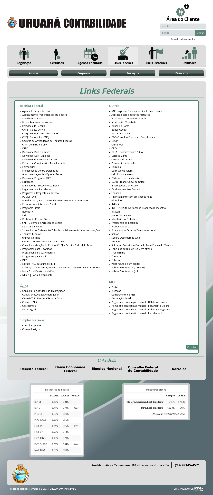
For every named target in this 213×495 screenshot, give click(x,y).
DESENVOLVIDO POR (183, 488)
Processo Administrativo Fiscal (39, 204)
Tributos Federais (31, 234)
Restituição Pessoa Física (36, 219)
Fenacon (116, 193)
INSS (24, 260)
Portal (114, 287)
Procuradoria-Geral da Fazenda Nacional (133, 230)
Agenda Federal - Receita (36, 111)
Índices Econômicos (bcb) (125, 271)
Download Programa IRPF (36, 178)
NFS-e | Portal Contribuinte (37, 275)
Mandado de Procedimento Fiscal (40, 185)
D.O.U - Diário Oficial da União (128, 181)
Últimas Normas (31, 237)
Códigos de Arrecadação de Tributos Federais (47, 140)
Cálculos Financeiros (122, 174)
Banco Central (119, 129)
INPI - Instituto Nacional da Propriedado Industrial (138, 207)
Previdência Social (121, 226)
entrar (200, 32)
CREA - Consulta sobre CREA (127, 152)
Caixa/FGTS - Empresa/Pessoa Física (42, 298)
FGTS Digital (29, 309)
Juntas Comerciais (121, 215)
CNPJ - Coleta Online (33, 129)
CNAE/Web (117, 144)
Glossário (116, 200)
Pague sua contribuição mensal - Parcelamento (137, 313)
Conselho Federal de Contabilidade (143, 369)
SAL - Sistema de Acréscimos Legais (42, 222)
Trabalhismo (118, 252)
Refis (25, 215)
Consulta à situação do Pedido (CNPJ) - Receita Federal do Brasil (57, 245)
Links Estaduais (156, 56)
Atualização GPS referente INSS (128, 118)
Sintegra (115, 241)
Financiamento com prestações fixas (131, 196)
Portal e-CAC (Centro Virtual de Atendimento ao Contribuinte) (55, 200)
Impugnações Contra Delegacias (40, 170)
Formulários (28, 166)
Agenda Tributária (90, 56)
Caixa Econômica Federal (70, 369)
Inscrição (116, 290)
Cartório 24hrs (119, 155)
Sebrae (115, 234)
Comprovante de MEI (123, 294)
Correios (116, 166)
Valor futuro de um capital (125, 263)
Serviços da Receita (33, 226)
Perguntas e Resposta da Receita (40, 193)
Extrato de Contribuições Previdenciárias (44, 163)
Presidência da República (125, 222)
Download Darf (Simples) (36, 155)
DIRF (25, 148)
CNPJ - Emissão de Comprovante (40, 133)
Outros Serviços (31, 329)
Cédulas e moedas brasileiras (127, 178)
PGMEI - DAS (29, 196)
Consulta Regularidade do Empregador (43, 290)
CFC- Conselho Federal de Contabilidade (133, 137)
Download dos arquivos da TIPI (39, 159)
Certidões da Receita (33, 126)
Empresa (83, 73)
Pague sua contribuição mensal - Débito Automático (140, 302)
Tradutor (116, 256)
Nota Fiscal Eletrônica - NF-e (38, 271)
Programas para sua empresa (38, 252)
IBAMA (115, 204)
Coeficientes (29, 305)
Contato (181, 73)
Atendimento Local (32, 118)
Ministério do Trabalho (123, 219)
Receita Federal (31, 106)
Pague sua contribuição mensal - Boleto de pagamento (141, 309)
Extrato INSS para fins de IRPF (38, 263)
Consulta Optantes (32, 325)
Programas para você (34, 256)
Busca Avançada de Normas (37, 122)
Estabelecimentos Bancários (127, 189)
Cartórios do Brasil (121, 159)
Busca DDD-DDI (120, 133)
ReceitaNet (28, 211)
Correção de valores (122, 170)
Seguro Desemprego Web (125, 237)
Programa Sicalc (31, 207)
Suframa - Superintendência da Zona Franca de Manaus (142, 245)
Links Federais (123, 56)
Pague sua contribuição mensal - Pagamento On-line (140, 305)
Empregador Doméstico (124, 185)
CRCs (114, 148)
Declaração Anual (121, 298)
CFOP (114, 140)
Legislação (24, 56)
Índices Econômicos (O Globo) (128, 267)
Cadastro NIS (29, 302)
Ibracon (115, 211)
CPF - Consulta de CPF (34, 144)
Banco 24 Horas (120, 126)
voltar (192, 347)
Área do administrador (183, 39)
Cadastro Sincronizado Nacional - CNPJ (43, 241)
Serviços (132, 73)
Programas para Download (37, 248)
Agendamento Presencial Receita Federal (44, 114)
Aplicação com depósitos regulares (130, 114)
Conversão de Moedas (123, 163)
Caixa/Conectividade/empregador (40, 294)
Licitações (27, 181)
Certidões (56, 56)
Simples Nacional (32, 320)
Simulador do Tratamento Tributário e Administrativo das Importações (61, 230)
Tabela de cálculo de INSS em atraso (131, 248)
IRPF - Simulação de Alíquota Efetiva (42, 174)
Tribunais (116, 260)
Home (33, 73)
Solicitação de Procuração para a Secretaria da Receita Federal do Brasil (62, 267)
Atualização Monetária (123, 122)
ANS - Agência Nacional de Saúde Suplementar (137, 111)
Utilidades (189, 56)
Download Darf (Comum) (36, 152)
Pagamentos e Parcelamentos (39, 189)
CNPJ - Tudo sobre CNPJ (35, 137)
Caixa (24, 285)
